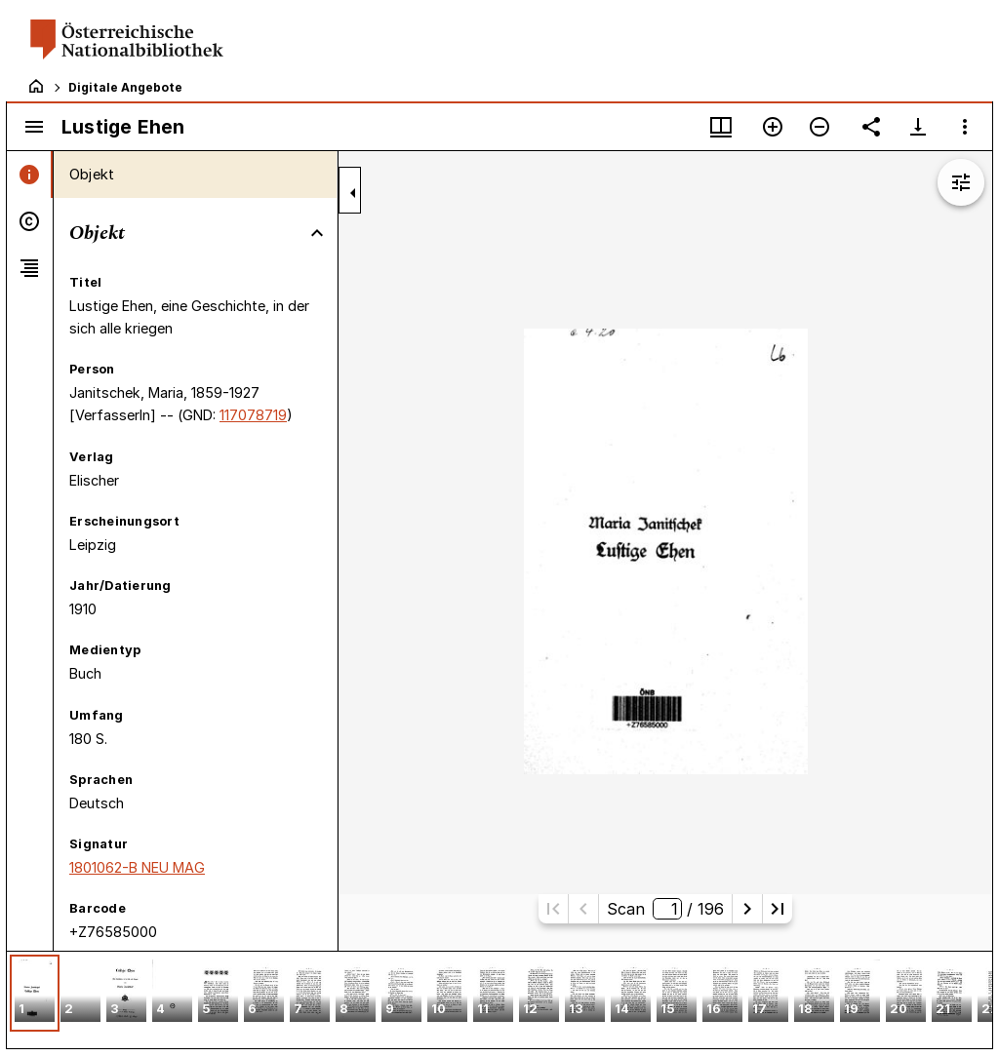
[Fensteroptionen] (964, 126)
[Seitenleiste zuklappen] (353, 193)
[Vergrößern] (772, 126)
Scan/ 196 (665, 909)
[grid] (499, 999)
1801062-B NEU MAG (137, 867)
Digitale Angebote (125, 87)
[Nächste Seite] (747, 908)
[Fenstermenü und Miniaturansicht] (721, 126)
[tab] (30, 174)
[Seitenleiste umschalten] (34, 126)
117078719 (253, 415)
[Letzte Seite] (777, 908)
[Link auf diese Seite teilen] (871, 126)
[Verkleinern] (819, 126)
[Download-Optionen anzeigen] (918, 126)
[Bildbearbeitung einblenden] (961, 182)
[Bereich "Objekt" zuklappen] (317, 233)
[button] (35, 993)
